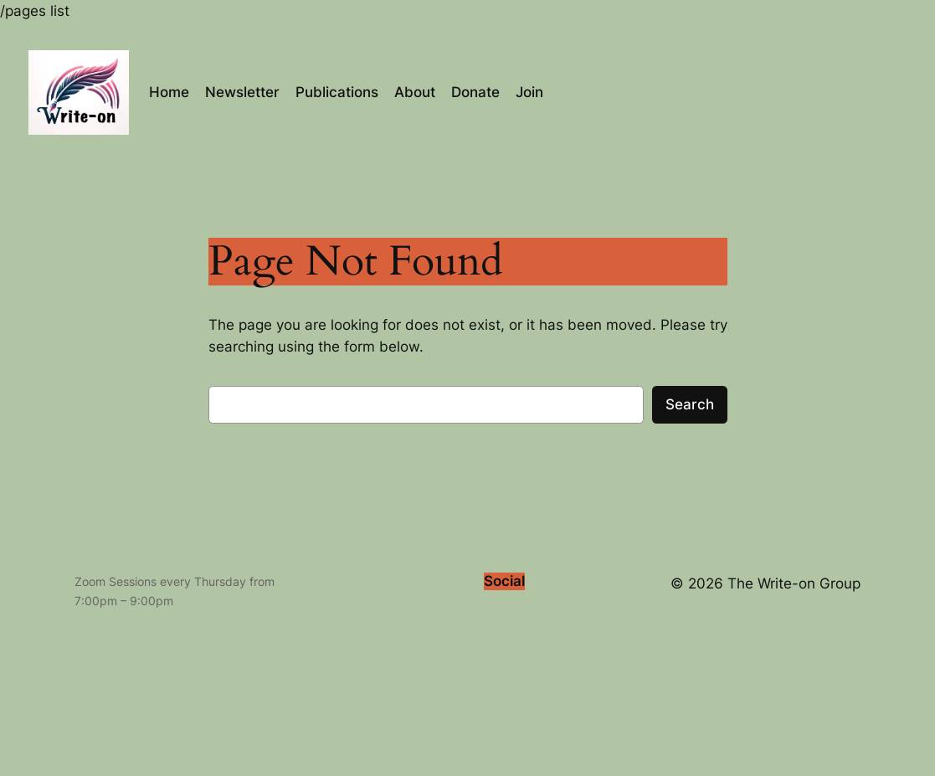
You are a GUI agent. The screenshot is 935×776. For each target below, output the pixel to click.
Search (689, 404)
